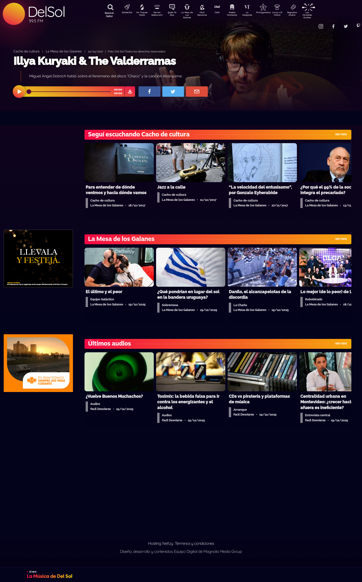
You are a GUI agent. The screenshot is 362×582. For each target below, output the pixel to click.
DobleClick (125, 13)
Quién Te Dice (174, 14)
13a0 (222, 13)
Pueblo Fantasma (238, 14)
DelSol (46, 11)
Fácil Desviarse (206, 14)
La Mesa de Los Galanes (190, 14)
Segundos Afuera (303, 14)
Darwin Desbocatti (157, 14)
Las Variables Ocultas (319, 14)
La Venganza (255, 14)
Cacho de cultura (26, 51)
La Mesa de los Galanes (64, 51)
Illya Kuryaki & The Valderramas (94, 60)
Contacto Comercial (310, 23)
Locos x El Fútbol (287, 14)
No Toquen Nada (141, 14)
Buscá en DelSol (109, 14)
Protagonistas (271, 13)
